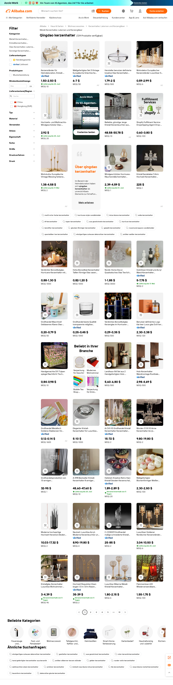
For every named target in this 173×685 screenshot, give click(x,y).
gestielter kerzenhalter (67, 654)
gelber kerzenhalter (96, 660)
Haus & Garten (57, 26)
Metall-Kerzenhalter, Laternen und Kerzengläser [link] (61, 30)
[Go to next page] (125, 612)
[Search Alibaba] (65, 11)
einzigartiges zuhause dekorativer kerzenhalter (94, 234)
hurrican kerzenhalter (129, 221)
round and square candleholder (140, 228)
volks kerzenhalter (144, 215)
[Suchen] (103, 11)
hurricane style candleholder (88, 215)
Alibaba (43, 26)
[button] (93, 11)
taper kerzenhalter (72, 221)
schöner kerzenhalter (54, 667)
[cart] (132, 11)
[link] (169, 657)
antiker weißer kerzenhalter (132, 234)
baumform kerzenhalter (20, 673)
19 (119, 612)
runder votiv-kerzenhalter (123, 660)
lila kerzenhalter (116, 667)
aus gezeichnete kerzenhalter (99, 221)
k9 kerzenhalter (49, 221)
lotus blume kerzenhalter (118, 215)
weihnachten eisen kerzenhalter (23, 667)
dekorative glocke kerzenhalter (51, 673)
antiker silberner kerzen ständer (66, 660)
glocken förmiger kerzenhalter (82, 228)
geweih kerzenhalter (111, 228)
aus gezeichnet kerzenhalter (96, 654)
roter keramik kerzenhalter (127, 654)
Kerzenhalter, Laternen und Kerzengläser (107, 26)
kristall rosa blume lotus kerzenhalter (86, 667)
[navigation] (21, 319)
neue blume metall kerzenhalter (144, 667)
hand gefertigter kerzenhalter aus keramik (28, 660)
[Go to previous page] (79, 612)
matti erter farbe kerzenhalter (55, 215)
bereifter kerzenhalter (52, 228)
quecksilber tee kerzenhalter (55, 234)
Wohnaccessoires (76, 26)
